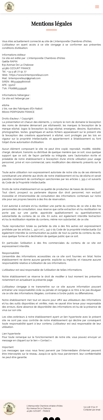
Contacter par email (90, 410)
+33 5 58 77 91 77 (89, 407)
